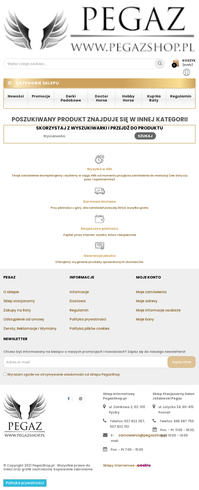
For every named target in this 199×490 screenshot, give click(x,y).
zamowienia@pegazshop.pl (143, 435)
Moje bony (145, 319)
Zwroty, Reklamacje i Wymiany (30, 328)
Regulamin (79, 310)
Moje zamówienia (151, 292)
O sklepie (11, 292)
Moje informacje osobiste (158, 310)
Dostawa (78, 301)
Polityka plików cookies (90, 328)
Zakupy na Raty (17, 310)
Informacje (79, 292)
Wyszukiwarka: (54, 136)
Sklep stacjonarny (19, 301)
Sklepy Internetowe (127, 465)
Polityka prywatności (88, 319)
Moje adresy (147, 301)
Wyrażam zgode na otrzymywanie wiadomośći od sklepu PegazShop (63, 374)
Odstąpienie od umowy (23, 319)
